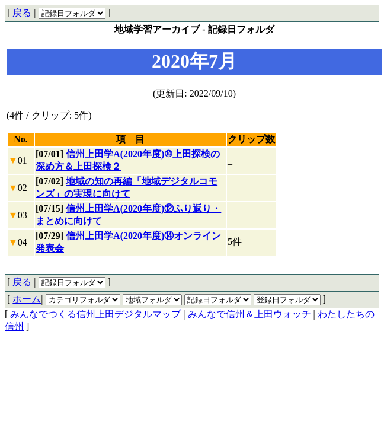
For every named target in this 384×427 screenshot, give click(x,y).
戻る (21, 13)
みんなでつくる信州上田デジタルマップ (95, 314)
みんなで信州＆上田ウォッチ (249, 314)
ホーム (26, 299)
